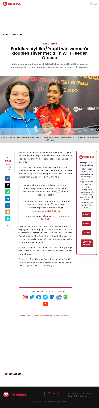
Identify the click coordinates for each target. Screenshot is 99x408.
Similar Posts (16, 374)
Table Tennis (49, 43)
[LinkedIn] (7, 205)
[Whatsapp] (7, 191)
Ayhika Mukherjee (61, 315)
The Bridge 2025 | (40, 401)
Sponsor (84, 179)
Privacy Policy (74, 393)
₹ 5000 (86, 214)
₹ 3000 (86, 223)
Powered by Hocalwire (57, 401)
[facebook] (7, 178)
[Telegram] (7, 198)
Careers (83, 396)
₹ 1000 (86, 232)
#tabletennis (45, 185)
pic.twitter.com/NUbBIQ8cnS (45, 211)
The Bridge (49, 291)
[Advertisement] (49, 23)
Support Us (73, 396)
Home (6, 34)
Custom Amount (87, 243)
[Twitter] (7, 185)
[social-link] (7, 225)
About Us (87, 393)
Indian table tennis (42, 315)
